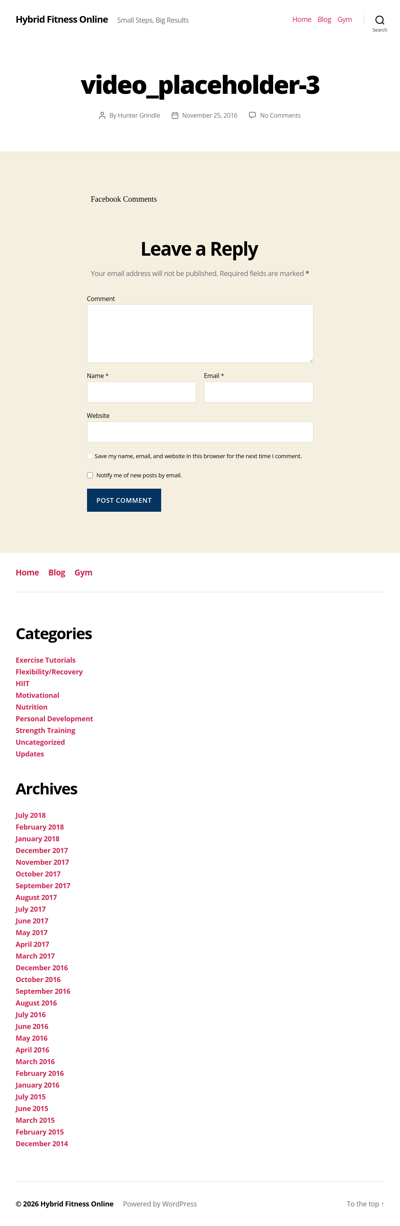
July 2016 (31, 1014)
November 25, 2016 (210, 115)
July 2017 (31, 909)
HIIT (22, 683)
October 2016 (38, 979)
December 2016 (42, 967)
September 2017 (43, 885)
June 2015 (32, 1108)
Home (301, 19)
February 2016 (40, 1073)
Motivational (37, 695)
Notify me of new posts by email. (139, 475)
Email (214, 376)
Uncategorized (40, 742)
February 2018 (40, 827)
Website (98, 415)
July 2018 (31, 815)
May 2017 (32, 932)
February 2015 (40, 1131)
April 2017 (32, 944)
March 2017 (35, 956)
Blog (324, 19)
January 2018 (37, 838)
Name (98, 376)
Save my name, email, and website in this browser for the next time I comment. (198, 456)
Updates (30, 753)
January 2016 (37, 1085)
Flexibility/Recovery (49, 671)
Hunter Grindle (139, 115)
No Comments (280, 115)
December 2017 (42, 850)
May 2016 (32, 1038)
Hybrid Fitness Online (62, 19)
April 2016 (32, 1049)
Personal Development (54, 718)
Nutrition (32, 707)
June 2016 (32, 1026)
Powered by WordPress (160, 1203)
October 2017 (38, 873)
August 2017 (36, 897)
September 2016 (43, 991)
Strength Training (45, 730)
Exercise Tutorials (46, 660)
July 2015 (31, 1096)
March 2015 (35, 1120)
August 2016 (36, 1002)
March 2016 (35, 1061)
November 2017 (42, 862)
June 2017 (32, 920)
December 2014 (42, 1143)
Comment (101, 299)
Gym (345, 19)
